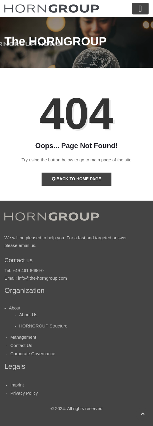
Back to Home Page (76, 178)
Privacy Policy (24, 393)
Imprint (17, 384)
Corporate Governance (32, 353)
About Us (28, 314)
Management (23, 337)
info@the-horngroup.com (42, 278)
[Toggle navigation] (140, 8)
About (14, 307)
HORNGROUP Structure (43, 325)
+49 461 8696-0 (28, 270)
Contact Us (21, 345)
